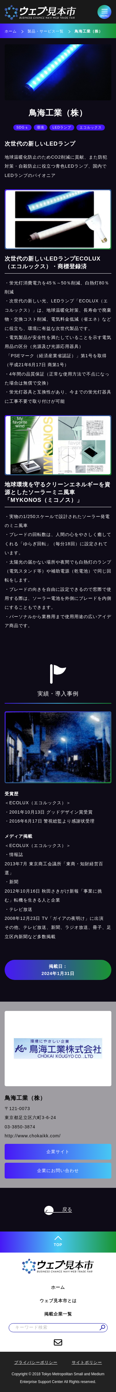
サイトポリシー (87, 1362)
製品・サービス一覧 (46, 31)
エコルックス (90, 127)
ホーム (11, 31)
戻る (67, 1209)
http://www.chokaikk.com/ (33, 1135)
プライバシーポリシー (36, 1362)
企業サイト (58, 1151)
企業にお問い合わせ (58, 1170)
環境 (40, 127)
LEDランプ (62, 127)
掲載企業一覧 (58, 1313)
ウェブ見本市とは (58, 1300)
